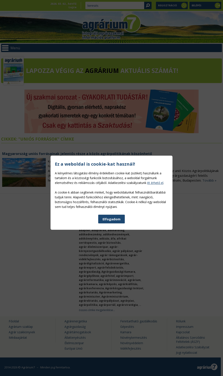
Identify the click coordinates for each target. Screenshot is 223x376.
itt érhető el (155, 215)
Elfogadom (111, 251)
